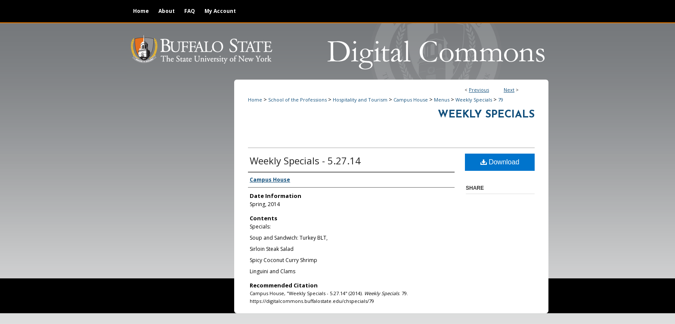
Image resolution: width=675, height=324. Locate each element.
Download (500, 162)
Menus (441, 99)
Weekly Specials (473, 99)
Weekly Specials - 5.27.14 (305, 160)
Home (255, 99)
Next (509, 89)
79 (500, 99)
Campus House (410, 99)
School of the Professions (297, 99)
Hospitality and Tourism (360, 99)
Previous (479, 89)
